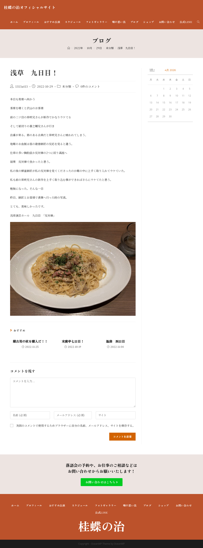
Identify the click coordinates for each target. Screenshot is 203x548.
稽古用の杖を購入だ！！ (30, 341)
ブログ (147, 505)
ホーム (15, 505)
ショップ (163, 505)
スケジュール (80, 505)
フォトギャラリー (105, 505)
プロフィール (34, 505)
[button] (102, 482)
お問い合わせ (184, 505)
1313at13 (21, 86)
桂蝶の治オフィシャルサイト (30, 7)
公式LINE (101, 512)
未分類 (66, 86)
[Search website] (198, 22)
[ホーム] (68, 48)
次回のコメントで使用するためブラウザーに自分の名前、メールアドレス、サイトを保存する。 (75, 426)
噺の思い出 (130, 505)
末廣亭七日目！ (73, 341)
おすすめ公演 (57, 505)
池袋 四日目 (115, 341)
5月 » (152, 69)
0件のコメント (90, 86)
